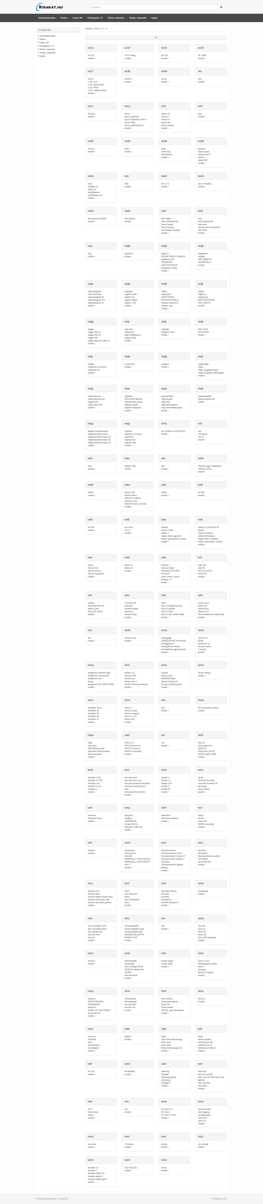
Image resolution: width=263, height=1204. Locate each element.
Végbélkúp (202, 253)
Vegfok (201, 291)
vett (90, 1101)
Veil (199, 431)
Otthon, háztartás (116, 18)
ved (200, 106)
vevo (201, 1101)
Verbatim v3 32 (94, 786)
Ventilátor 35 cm (95, 708)
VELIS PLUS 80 (205, 571)
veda (127, 141)
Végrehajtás (203, 364)
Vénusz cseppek (131, 713)
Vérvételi (165, 897)
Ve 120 (91, 55)
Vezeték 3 (92, 1170)
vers (90, 883)
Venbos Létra (130, 638)
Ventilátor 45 (93, 710)
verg (127, 807)
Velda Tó (128, 565)
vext (126, 1136)
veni (126, 665)
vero (200, 842)
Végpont (165, 364)
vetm (127, 1063)
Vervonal (165, 894)
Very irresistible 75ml (97, 926)
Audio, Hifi (77, 18)
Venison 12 (129, 673)
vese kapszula (130, 975)
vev (126, 1101)
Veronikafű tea (204, 862)
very (90, 918)
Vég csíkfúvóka (94, 294)
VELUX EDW (167, 611)
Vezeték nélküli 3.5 (96, 1173)
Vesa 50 (201, 926)
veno (201, 665)
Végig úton (129, 332)
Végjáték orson (168, 332)
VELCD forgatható (96, 574)
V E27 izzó (92, 82)
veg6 (127, 245)
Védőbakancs (94, 192)
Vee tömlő (202, 230)
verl (90, 842)
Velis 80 (201, 568)
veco (127, 106)
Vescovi (91, 961)
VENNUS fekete (168, 678)
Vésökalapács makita (207, 964)
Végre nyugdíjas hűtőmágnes (211, 373)
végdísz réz (129, 297)
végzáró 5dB (130, 442)
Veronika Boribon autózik (209, 856)
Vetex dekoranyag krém (171, 1048)
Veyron (164, 1144)
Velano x (165, 533)
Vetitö (200, 1036)
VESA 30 (202, 932)
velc (90, 557)
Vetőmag (165, 1071)
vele (163, 557)
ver (163, 735)
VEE (126, 184)
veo (163, 700)
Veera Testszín (167, 227)
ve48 (164, 71)
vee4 (201, 176)
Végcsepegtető (94, 291)
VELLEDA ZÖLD (95, 611)
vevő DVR (202, 1118)
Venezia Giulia (204, 646)
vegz (127, 423)
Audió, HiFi (44, 43)
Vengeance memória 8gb (99, 673)
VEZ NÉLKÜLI (130, 1168)
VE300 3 (128, 79)
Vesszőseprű (130, 999)
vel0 (200, 484)
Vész (90, 1042)
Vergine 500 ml (131, 824)
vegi (126, 321)
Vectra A (165, 117)
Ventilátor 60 (93, 716)
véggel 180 (93, 338)
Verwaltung (203, 891)
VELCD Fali (93, 568)
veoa (201, 700)
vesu (201, 991)
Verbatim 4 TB (94, 777)
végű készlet (166, 399)
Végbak (201, 256)
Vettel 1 (91, 1115)
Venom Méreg (204, 673)
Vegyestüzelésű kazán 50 (99, 440)
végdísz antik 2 (131, 294)
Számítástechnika (46, 18)
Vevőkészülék (204, 1115)
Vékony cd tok (130, 501)
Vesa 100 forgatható (207, 937)
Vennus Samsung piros (171, 684)
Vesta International (169, 1001)
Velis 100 (202, 565)
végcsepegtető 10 (96, 303)
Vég (89, 253)
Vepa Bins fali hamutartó (99, 751)
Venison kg (129, 678)
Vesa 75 (201, 929)
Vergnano (128, 815)
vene (201, 630)
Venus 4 (128, 708)
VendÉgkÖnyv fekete (170, 646)
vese (127, 953)
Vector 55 (165, 114)
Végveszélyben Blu (206, 399)
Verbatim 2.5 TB (95, 780)
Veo (163, 708)
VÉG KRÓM (203, 332)
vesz (90, 1028)
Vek (163, 466)
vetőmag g (166, 1080)
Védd (163, 149)
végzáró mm (130, 440)
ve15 (164, 47)
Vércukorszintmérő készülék (137, 783)
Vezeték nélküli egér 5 (97, 1179)
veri (200, 807)
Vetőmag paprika (168, 1077)
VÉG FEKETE (204, 303)
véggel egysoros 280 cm (99, 341)
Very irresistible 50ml (97, 929)
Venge (90, 681)
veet (200, 210)
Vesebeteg (129, 964)
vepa (91, 735)
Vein (90, 466)
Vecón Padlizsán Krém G (135, 119)
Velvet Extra (203, 609)
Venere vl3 (202, 638)
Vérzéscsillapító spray (134, 929)
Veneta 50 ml (204, 644)
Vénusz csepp (130, 710)
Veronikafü (202, 853)
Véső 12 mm (203, 961)
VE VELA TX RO (168, 1115)
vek (163, 458)
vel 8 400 (128, 527)
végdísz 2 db (130, 303)
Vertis (126, 897)
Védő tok (92, 189)
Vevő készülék (204, 1109)
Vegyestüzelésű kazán (98, 434)
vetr (200, 1063)
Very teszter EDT (95, 932)
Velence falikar (167, 568)
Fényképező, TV (95, 18)
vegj (163, 321)
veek (127, 210)
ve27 (91, 71)
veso (201, 953)
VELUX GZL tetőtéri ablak (172, 614)
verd (163, 769)
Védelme (202, 149)
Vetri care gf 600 (205, 1074)
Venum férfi (129, 719)
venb (127, 630)
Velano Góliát (167, 530)
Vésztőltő (92, 1039)
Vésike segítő (167, 961)
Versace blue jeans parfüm (100, 902)
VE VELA (165, 1112)
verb (90, 769)
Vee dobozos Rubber (97, 218)
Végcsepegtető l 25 (96, 300)
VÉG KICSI (203, 329)
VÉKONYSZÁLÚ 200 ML (135, 504)
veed (91, 210)
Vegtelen (128, 396)
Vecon (127, 114)
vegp (164, 356)
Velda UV (128, 568)
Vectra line (166, 122)
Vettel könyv (93, 1112)
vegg (91, 321)
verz (126, 918)
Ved (199, 114)
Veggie (91, 329)
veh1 (164, 423)
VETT (90, 1109)
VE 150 (164, 55)
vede (201, 141)
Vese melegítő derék (133, 966)
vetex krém (166, 1045)
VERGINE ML (130, 821)
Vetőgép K (165, 1083)
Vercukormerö (130, 777)
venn (164, 665)
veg (90, 245)
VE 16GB (202, 55)
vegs (90, 388)
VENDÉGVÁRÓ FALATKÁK (173, 641)
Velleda (91, 603)
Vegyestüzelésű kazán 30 (99, 442)
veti (200, 1028)
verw (201, 883)
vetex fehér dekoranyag (171, 1039)
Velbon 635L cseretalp (208, 539)
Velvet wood (203, 603)
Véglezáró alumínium (97, 367)
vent (90, 700)
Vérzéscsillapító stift (133, 932)
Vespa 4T (92, 1007)
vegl (90, 356)
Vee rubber (166, 218)
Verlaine (91, 850)
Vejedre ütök (130, 466)
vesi (163, 953)
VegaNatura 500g (169, 268)
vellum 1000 (93, 609)
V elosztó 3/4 (130, 603)
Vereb (200, 777)
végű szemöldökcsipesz (171, 407)
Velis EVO (202, 574)
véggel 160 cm (94, 335)
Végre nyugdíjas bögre (208, 370)
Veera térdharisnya (169, 221)
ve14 (127, 47)
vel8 (126, 519)
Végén (164, 291)
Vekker (91, 492)
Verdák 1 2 (166, 780)
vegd (127, 283)
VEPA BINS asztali (96, 748)
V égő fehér (129, 364)
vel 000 (201, 492)
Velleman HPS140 (96, 606)
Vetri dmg (202, 1086)
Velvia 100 (202, 606)
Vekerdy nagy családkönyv (210, 466)
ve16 (201, 47)
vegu (164, 388)
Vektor (164, 492)
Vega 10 (165, 253)
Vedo (90, 184)
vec (200, 71)
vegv (201, 388)
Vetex (163, 1036)
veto (163, 1063)
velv (200, 595)
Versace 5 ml (93, 891)
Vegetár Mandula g (169, 303)
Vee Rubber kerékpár (170, 230)
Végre (200, 367)
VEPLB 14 (129, 743)
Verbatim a (92, 789)
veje (126, 458)
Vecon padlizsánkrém (134, 125)
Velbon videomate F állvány (210, 542)
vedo (91, 176)
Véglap (91, 364)
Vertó (126, 891)
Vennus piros (167, 675)
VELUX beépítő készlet (171, 606)
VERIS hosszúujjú (206, 824)
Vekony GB (129, 492)
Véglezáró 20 (94, 370)
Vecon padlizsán (131, 117)
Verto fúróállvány (131, 899)
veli (200, 557)
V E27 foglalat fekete (97, 90)
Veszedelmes (94, 1045)
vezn (127, 1159)
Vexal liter (92, 1144)
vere (200, 769)
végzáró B (129, 437)
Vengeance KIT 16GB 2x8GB (101, 684)
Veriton (201, 818)
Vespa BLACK (94, 1013)
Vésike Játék (167, 964)
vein (90, 458)
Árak (96, 28)
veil (200, 423)
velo (126, 595)
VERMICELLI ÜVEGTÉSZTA (137, 859)
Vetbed (127, 1036)
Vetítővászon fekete (207, 1048)
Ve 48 (163, 79)
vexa (90, 1136)
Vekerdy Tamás (205, 469)
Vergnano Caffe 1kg (133, 827)
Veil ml (201, 437)
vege (164, 283)
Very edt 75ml (94, 934)
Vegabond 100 (167, 259)
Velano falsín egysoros (171, 536)
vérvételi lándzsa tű (169, 902)
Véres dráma (203, 789)
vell (90, 595)
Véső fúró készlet (205, 972)
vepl (126, 735)
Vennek (164, 673)
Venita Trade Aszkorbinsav (136, 684)
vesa (201, 918)
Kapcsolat (63, 1199)
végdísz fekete (130, 300)
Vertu (126, 902)
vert (126, 883)
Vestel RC (165, 1004)
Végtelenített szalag (133, 402)
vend (164, 630)
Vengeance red (94, 678)
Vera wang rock (205, 745)
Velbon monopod (205, 533)
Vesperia (92, 999)
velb (200, 519)
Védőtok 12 (93, 186)
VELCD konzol (94, 571)
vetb (126, 1028)
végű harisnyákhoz (169, 405)
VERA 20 (202, 748)
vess (127, 991)
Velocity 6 (128, 606)
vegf (200, 283)
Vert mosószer (130, 894)
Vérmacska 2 (130, 853)
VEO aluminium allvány (208, 708)
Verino (201, 815)
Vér (162, 743)
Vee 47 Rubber (204, 184)
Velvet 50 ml (203, 611)
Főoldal (88, 28)
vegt (126, 388)
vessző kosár (130, 1004)
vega (164, 245)
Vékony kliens (130, 495)
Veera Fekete (167, 224)
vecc (90, 106)
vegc (90, 283)
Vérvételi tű (166, 899)
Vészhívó (92, 1036)
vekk (90, 484)
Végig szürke (130, 338)
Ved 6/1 (91, 149)
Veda (126, 149)
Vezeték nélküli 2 (95, 1176)
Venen (201, 641)
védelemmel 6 (204, 154)
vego (127, 356)
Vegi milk (128, 329)
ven (90, 630)
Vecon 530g (129, 122)
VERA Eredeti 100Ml (207, 754)
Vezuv (164, 1168)
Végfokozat (203, 297)
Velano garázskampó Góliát (173, 539)
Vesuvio (201, 999)
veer (163, 210)
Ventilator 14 (93, 719)
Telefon (63, 18)
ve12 (91, 47)
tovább (91, 58)
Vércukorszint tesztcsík (134, 792)
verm (127, 842)
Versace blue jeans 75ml (99, 899)
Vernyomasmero (168, 850)
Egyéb (154, 18)
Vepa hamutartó (95, 754)
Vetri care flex (204, 1083)
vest (163, 991)
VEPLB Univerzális (132, 751)
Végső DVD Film (95, 405)
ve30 (127, 71)
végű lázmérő (167, 396)
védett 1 (201, 157)
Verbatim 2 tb (94, 783)
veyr (163, 1136)
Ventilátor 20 (93, 713)
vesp (90, 991)
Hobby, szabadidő (137, 18)
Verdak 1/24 (166, 783)
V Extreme (129, 1144)
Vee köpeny (129, 218)
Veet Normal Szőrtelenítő (209, 227)
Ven (89, 638)
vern (163, 842)
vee (126, 176)
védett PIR (202, 160)
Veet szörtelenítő (205, 221)
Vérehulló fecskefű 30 (207, 783)
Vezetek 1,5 (93, 1168)
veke (201, 458)
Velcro (90, 565)
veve (164, 1101)
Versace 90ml (94, 894)
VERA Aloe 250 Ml (206, 751)
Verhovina (165, 815)
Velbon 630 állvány (206, 536)
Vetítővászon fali (205, 1042)
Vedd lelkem (166, 154)
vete (163, 1028)
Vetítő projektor (205, 1039)
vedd (164, 141)
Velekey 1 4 (166, 579)
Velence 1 (165, 565)
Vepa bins (92, 745)
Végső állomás (94, 396)
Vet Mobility (129, 1071)
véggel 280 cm (94, 332)
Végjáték (165, 329)
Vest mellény (167, 999)
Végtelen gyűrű (131, 405)
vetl (90, 1063)
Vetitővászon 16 (205, 1045)
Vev (126, 1109)
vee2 (164, 176)
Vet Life (91, 1071)
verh (163, 807)
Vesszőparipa (130, 1001)
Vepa (90, 743)
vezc (200, 1136)
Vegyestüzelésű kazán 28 (99, 437)
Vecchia (91, 114)
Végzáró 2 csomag (132, 434)
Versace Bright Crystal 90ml (100, 897)
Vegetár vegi (166, 306)
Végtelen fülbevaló (132, 407)
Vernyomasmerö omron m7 (173, 856)
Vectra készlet (167, 125)
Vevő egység (203, 1112)
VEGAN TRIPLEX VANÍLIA (173, 256)
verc (126, 769)
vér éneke (202, 786)
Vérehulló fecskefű (206, 780)
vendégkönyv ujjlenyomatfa (173, 649)
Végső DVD (93, 402)
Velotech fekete (131, 609)
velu (163, 595)
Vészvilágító (93, 1048)
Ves (163, 926)
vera (200, 735)
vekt (163, 484)
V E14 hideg (129, 55)
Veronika (202, 850)
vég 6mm (128, 253)
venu (127, 700)
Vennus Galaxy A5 (169, 681)
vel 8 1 (127, 530)
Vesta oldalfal (167, 1007)
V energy (202, 649)
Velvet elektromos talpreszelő (211, 614)
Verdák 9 (165, 786)
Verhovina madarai (169, 818)
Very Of (91, 937)
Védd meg (165, 151)
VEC (200, 79)
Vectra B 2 (165, 119)
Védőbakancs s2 (95, 195)
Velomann (128, 611)
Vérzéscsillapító (131, 926)
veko (127, 484)
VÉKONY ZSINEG (132, 498)
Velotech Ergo (130, 614)
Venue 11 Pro (130, 716)
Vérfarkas (92, 815)
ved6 (91, 141)
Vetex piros (166, 1042)
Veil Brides (202, 434)
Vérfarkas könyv (95, 818)
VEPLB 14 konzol (132, 748)
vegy (90, 423)
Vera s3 (201, 743)
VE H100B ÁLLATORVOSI (173, 431)
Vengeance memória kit (98, 675)
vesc (90, 953)
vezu (164, 1159)
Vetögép (165, 1074)
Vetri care (202, 1071)
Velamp (164, 527)
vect (163, 106)
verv (163, 883)
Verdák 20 (165, 789)
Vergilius (128, 818)
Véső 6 (201, 966)
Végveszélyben (205, 396)
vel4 (90, 519)
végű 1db (165, 402)
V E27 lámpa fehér (96, 85)
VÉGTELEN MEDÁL (133, 399)
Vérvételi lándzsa (168, 891)
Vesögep (202, 969)
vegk (201, 321)
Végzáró (128, 431)
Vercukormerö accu (133, 780)
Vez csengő (203, 1144)
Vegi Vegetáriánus (132, 335)
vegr (200, 356)
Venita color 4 (130, 681)
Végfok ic (202, 294)
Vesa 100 (202, 934)
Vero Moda (203, 859)
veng (91, 665)
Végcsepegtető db (96, 297)
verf (90, 807)
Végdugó (128, 291)
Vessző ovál (129, 1007)
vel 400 (91, 527)
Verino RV (202, 821)
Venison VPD (130, 675)
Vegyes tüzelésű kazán (98, 431)
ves (163, 918)
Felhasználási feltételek (46, 1199)
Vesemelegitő (130, 961)
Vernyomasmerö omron (171, 853)
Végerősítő (166, 294)
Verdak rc (165, 777)
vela (163, 519)
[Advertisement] (58, 113)
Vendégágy (166, 638)
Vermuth (128, 856)
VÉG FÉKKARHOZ (206, 300)
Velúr (163, 603)
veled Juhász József (170, 577)
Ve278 (90, 79)
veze (90, 1159)
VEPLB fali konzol (132, 745)
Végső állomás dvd (96, 399)
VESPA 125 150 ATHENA (99, 1010)
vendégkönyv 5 (168, 644)
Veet (200, 218)
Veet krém (202, 224)
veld (126, 557)
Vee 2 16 (165, 184)
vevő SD (201, 1121)
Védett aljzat (203, 151)
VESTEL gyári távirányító (172, 1010)
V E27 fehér (93, 87)
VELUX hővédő (168, 609)
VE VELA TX (167, 1109)
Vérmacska (129, 850)
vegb (201, 245)
